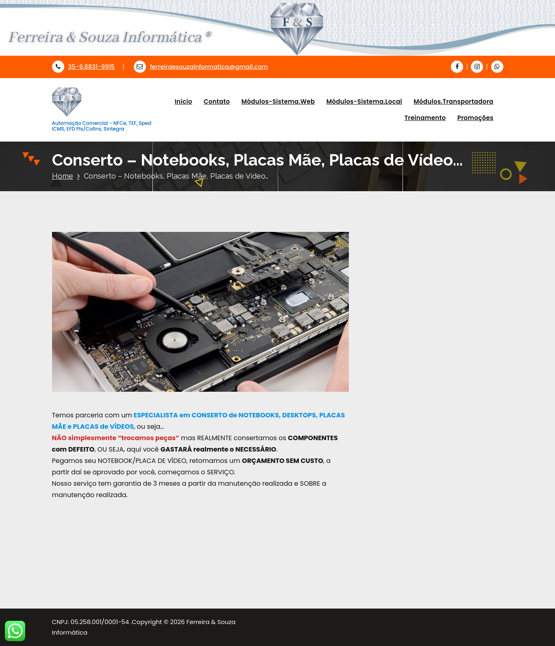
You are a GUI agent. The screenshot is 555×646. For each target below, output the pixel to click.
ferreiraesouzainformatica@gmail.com (201, 66)
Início (183, 101)
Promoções (475, 117)
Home (62, 176)
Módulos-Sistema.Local (364, 101)
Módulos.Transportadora (453, 101)
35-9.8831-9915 (83, 66)
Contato (217, 101)
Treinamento (425, 117)
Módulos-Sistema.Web (278, 101)
